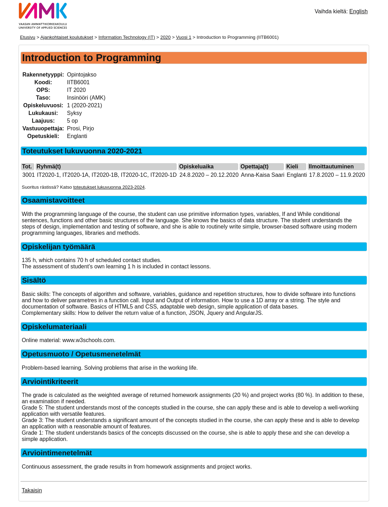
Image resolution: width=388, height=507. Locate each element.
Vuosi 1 (183, 37)
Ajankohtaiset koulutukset (66, 37)
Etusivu (27, 37)
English (358, 11)
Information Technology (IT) (126, 37)
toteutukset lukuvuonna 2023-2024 (109, 187)
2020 (165, 37)
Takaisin (32, 490)
